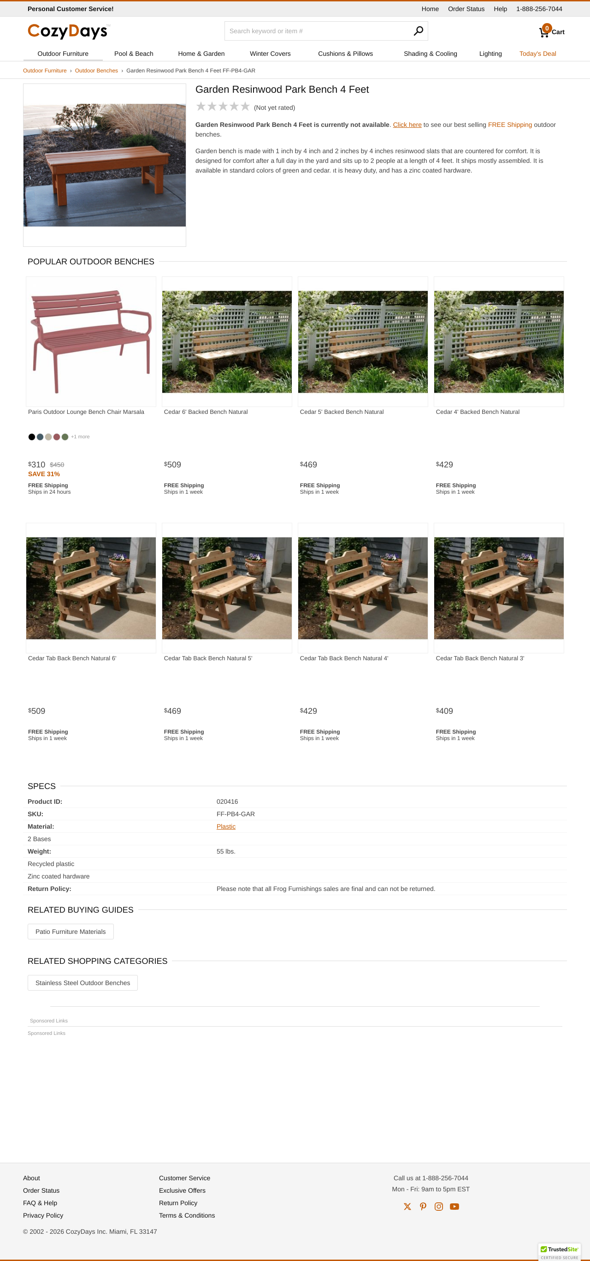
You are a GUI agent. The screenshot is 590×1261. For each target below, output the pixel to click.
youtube (454, 1206)
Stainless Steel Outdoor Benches (82, 982)
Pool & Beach (133, 53)
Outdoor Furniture (63, 53)
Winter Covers (270, 53)
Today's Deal (537, 53)
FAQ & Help (40, 1203)
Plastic (226, 826)
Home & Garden (201, 53)
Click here (407, 124)
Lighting (490, 53)
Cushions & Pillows (345, 53)
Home (430, 8)
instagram (438, 1206)
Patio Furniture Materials (70, 931)
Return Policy (178, 1203)
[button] (559, 1252)
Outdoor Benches (96, 70)
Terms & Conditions (187, 1215)
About (31, 1178)
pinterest (423, 1206)
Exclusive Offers (182, 1190)
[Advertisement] (295, 1095)
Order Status (466, 8)
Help (500, 8)
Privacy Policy (43, 1215)
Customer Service (184, 1178)
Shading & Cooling (430, 53)
